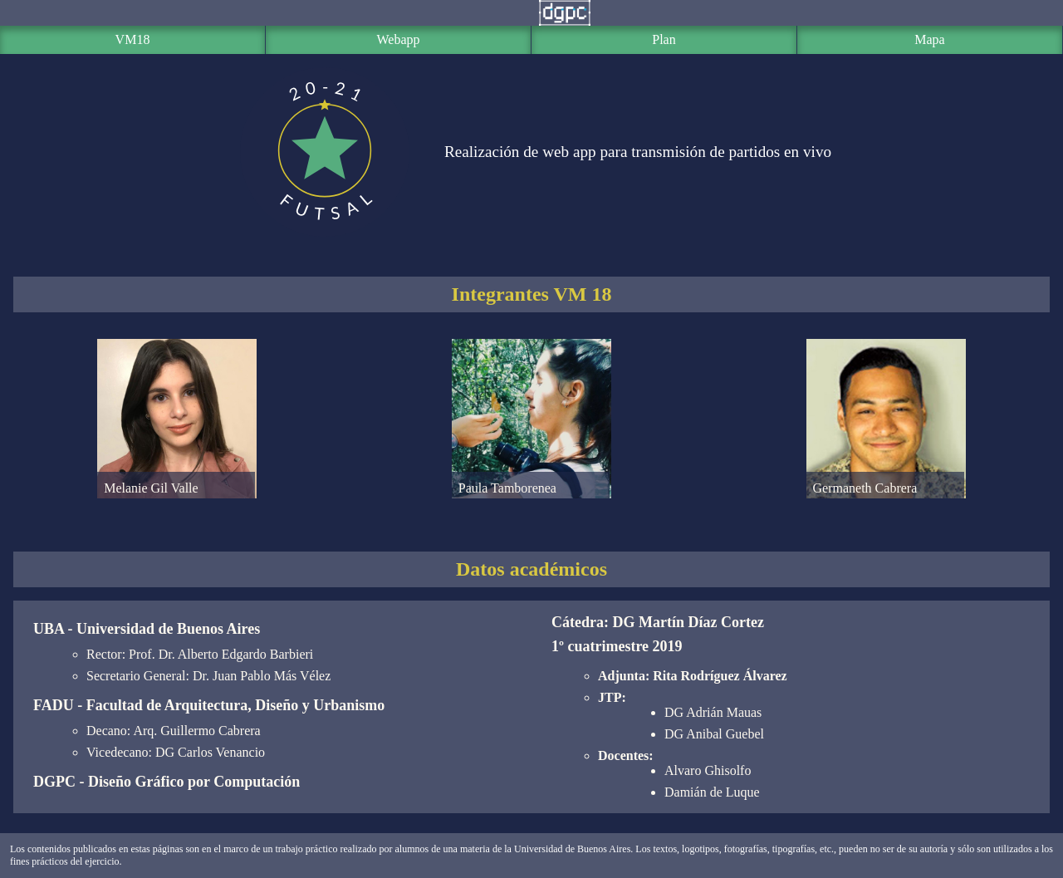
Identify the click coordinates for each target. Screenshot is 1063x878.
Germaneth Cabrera (884, 497)
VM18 (132, 39)
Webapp (397, 39)
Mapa (929, 39)
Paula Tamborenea (529, 497)
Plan (663, 39)
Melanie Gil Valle (175, 497)
